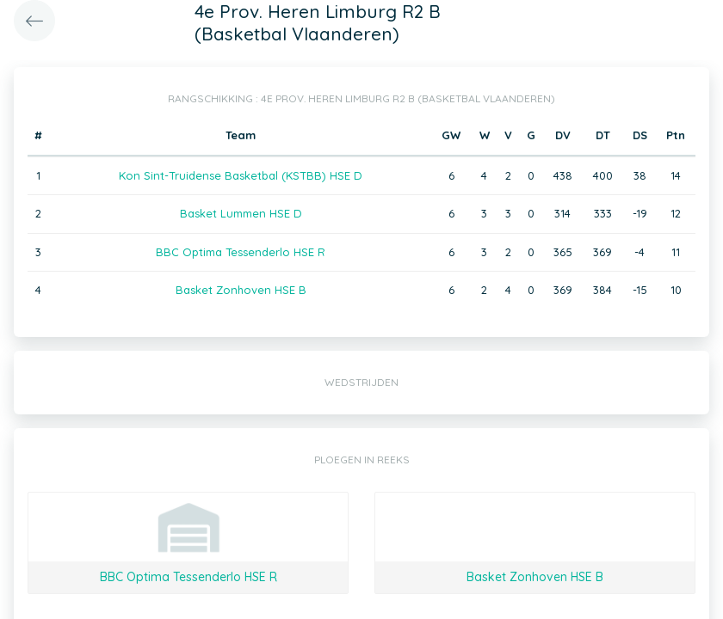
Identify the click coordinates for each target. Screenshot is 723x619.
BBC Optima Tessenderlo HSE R (240, 252)
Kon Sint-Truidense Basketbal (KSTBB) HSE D (240, 175)
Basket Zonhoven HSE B (241, 290)
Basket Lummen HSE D (241, 213)
